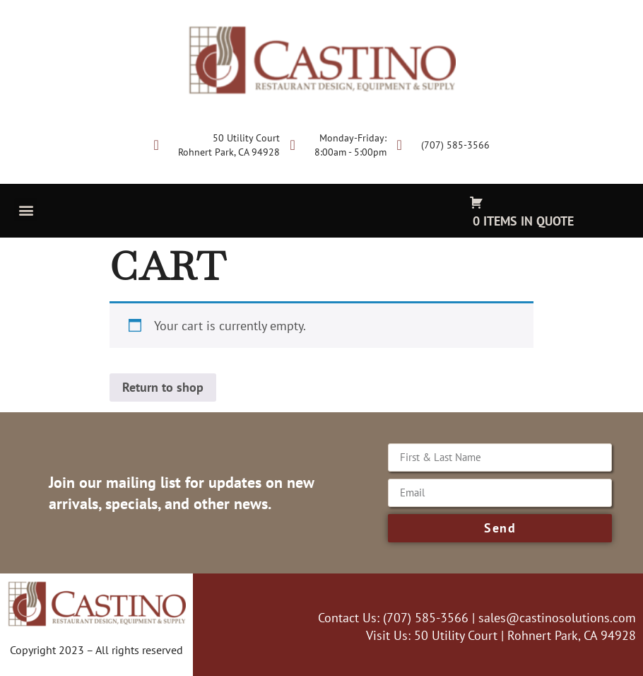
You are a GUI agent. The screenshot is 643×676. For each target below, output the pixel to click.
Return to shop (162, 387)
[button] (25, 209)
